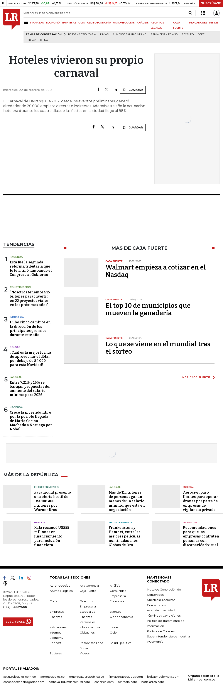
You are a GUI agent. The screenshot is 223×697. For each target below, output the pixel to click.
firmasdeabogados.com (125, 676)
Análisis (115, 585)
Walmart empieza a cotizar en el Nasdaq (155, 271)
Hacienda (16, 256)
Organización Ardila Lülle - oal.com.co (203, 677)
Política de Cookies (160, 631)
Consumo (56, 601)
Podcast (55, 643)
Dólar (31, 40)
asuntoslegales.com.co (19, 676)
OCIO (81, 22)
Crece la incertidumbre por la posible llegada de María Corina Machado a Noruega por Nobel (31, 420)
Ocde (201, 34)
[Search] (190, 13)
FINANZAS (37, 22)
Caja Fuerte (88, 590)
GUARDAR (133, 89)
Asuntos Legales (61, 590)
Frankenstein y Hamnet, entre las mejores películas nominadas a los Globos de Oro (124, 536)
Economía (117, 601)
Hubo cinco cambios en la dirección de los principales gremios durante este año (30, 328)
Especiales (87, 611)
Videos (85, 653)
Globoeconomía (121, 617)
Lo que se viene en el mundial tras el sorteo (157, 347)
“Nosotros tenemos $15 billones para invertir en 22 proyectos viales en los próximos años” (30, 298)
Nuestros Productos (161, 600)
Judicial (188, 487)
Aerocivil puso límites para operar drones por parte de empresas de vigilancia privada (200, 501)
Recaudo (188, 34)
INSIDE (213, 22)
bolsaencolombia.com (163, 676)
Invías (104, 34)
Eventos (115, 611)
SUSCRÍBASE (211, 3)
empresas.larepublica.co (86, 676)
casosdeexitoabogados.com (23, 682)
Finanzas (56, 617)
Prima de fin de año (164, 34)
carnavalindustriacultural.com (69, 682)
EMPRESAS (69, 22)
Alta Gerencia (89, 585)
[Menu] (27, 22)
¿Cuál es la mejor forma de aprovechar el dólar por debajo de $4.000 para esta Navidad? (30, 358)
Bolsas (15, 347)
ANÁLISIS (143, 22)
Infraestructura (90, 627)
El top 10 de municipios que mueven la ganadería (148, 309)
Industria (17, 317)
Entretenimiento (46, 487)
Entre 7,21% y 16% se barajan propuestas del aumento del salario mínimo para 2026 (30, 388)
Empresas (57, 611)
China (44, 40)
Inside (114, 627)
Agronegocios (60, 585)
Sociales (56, 653)
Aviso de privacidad (161, 610)
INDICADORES (198, 22)
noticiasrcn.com (152, 682)
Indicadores (58, 627)
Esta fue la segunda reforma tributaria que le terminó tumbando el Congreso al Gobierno (31, 268)
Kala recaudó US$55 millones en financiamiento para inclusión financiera (51, 536)
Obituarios (87, 632)
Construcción (20, 287)
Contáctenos (156, 605)
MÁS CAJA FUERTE (196, 377)
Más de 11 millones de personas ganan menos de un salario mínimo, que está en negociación (127, 501)
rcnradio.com (127, 682)
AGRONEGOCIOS (124, 22)
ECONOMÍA (53, 22)
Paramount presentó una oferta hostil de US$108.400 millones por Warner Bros (52, 501)
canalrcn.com (104, 682)
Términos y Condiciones (164, 615)
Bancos (39, 522)
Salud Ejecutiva (120, 643)
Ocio (113, 632)
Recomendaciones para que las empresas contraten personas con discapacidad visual (201, 536)
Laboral (16, 377)
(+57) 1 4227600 (15, 607)
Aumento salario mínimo (129, 34)
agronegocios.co (52, 676)
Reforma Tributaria (82, 34)
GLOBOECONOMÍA (99, 22)
